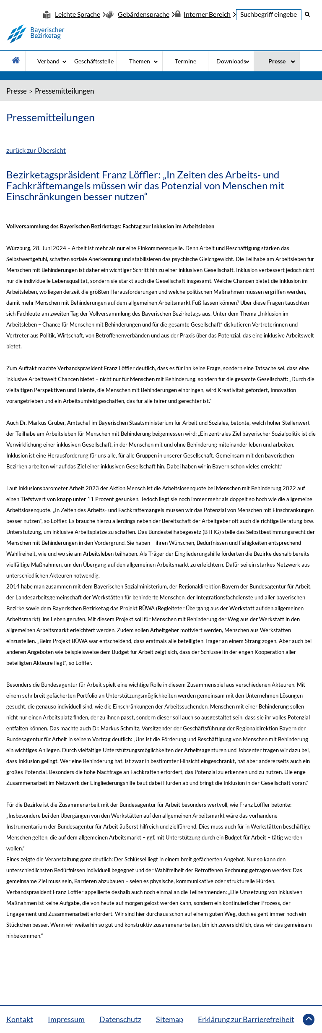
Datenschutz (120, 1019)
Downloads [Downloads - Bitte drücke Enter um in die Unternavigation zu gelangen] (231, 61)
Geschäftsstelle (94, 61)
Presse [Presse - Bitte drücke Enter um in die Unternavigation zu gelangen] (277, 61)
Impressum (66, 1019)
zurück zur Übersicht (36, 150)
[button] (307, 13)
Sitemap (169, 1019)
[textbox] (268, 14)
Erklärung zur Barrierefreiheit (246, 1019)
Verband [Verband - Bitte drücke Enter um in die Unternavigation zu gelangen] (48, 61)
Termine (185, 61)
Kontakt (19, 1019)
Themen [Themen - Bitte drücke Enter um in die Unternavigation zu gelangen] (139, 61)
